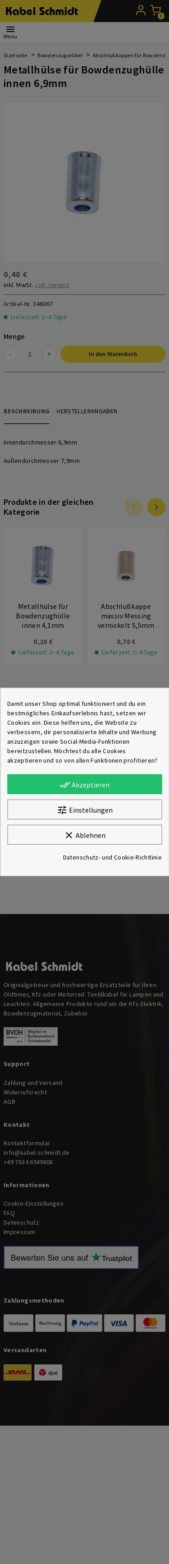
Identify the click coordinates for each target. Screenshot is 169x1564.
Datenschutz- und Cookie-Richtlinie (112, 857)
